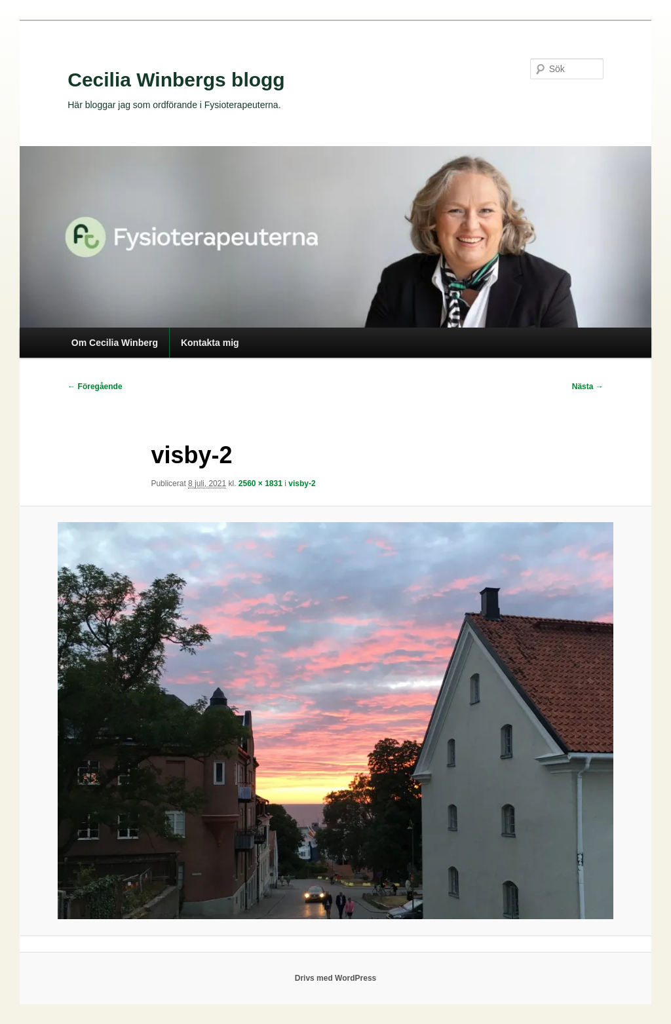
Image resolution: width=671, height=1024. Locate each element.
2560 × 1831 (260, 483)
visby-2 (301, 483)
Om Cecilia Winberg (114, 342)
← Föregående (94, 386)
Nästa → (588, 386)
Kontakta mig (210, 342)
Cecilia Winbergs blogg (175, 79)
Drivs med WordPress (336, 978)
